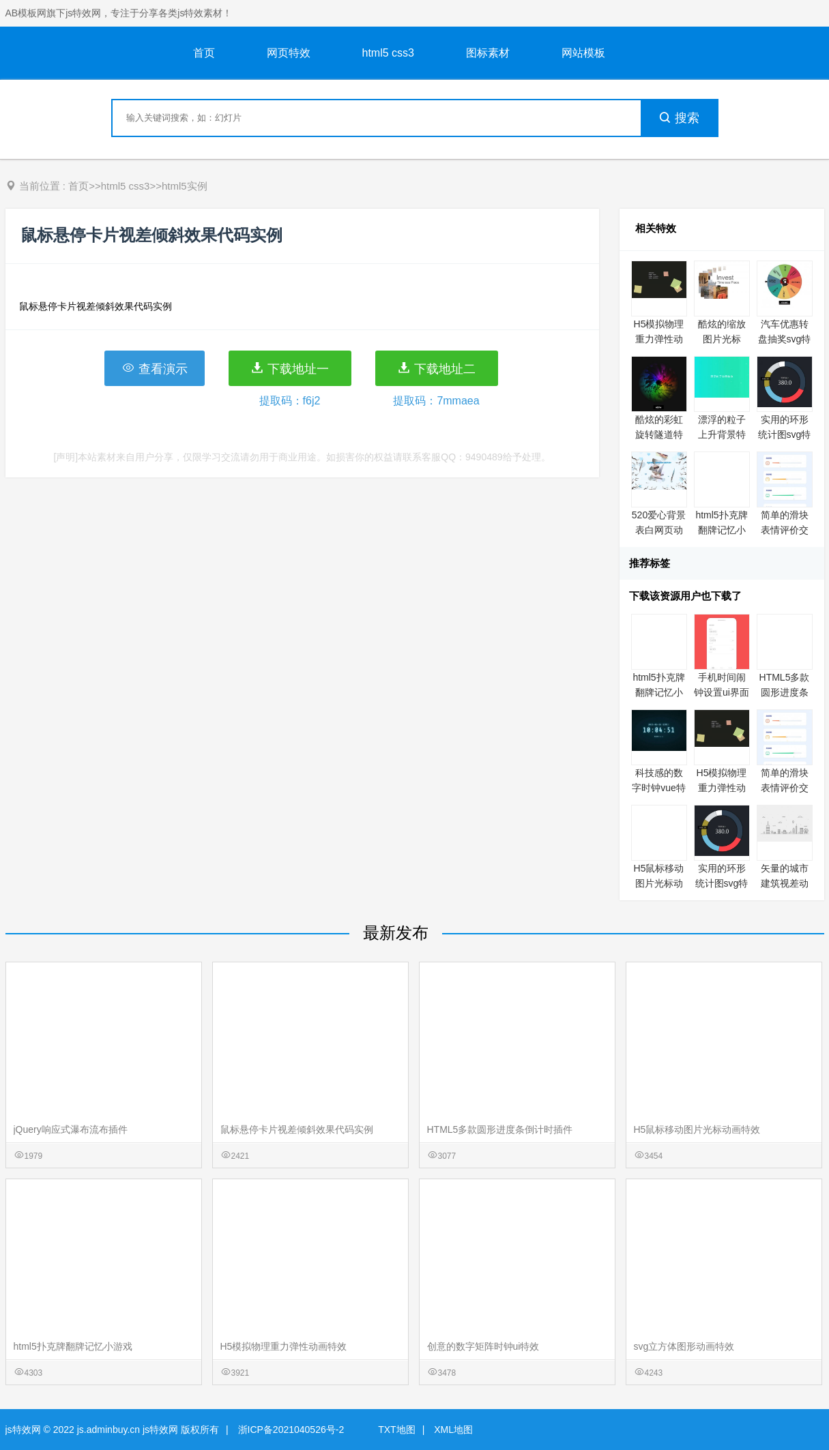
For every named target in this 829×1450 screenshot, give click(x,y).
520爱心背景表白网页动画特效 (659, 529)
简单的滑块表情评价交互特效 (785, 529)
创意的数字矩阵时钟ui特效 (483, 1346)
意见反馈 (800, 1407)
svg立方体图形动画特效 (684, 1346)
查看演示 (154, 368)
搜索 (678, 118)
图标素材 (488, 53)
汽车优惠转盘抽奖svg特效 (784, 339)
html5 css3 (388, 53)
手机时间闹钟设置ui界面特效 (721, 692)
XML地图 (453, 1429)
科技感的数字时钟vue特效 (659, 787)
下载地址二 (436, 368)
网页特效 (288, 53)
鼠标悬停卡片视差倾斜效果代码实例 (296, 1129)
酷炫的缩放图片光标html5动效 (722, 339)
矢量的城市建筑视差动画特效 (785, 883)
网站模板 (583, 53)
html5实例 (184, 186)
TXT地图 (396, 1429)
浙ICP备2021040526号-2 (291, 1429)
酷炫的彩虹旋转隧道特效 (659, 434)
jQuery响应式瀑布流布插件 (71, 1129)
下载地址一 (289, 368)
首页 (204, 53)
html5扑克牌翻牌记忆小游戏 (721, 529)
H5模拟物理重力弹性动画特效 (659, 339)
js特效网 (23, 1429)
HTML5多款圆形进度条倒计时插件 (784, 692)
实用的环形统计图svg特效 (784, 434)
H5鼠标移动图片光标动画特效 (659, 883)
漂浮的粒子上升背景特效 (722, 434)
